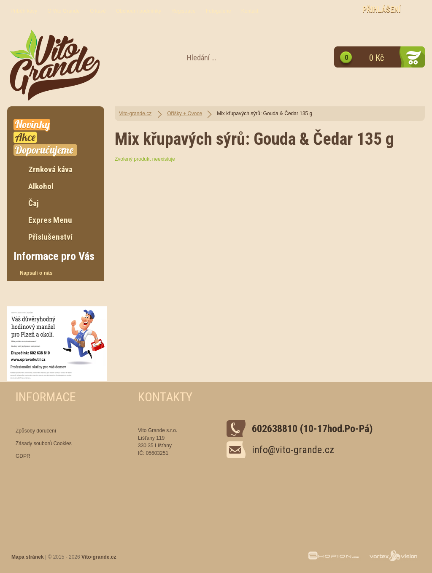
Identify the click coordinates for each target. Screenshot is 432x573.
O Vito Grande (63, 11)
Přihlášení (381, 9)
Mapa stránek (27, 557)
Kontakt (250, 11)
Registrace (183, 11)
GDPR (23, 456)
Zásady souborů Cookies (44, 443)
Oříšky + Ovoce (184, 113)
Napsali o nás (36, 273)
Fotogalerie (218, 11)
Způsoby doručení (36, 431)
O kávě (98, 11)
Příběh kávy (24, 11)
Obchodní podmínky (138, 11)
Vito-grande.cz (135, 113)
